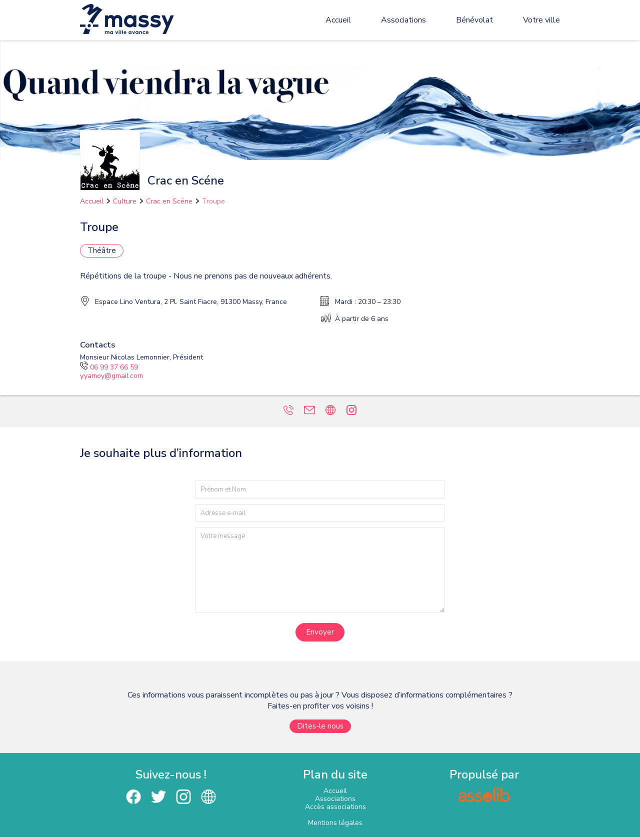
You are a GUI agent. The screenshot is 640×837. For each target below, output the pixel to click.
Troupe (213, 201)
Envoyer (320, 632)
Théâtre (102, 251)
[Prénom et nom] (320, 489)
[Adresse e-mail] (320, 513)
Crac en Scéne (169, 201)
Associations (403, 20)
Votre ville (541, 20)
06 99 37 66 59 (109, 367)
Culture (124, 201)
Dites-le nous (320, 726)
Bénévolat (474, 20)
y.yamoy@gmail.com (111, 375)
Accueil (338, 20)
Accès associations (335, 807)
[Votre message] (320, 569)
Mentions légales (335, 823)
